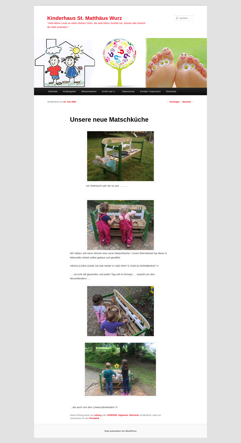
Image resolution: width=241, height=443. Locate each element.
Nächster (188, 102)
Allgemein (123, 415)
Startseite (53, 91)
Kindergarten (69, 91)
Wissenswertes (88, 91)
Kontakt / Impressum (150, 91)
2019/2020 (112, 415)
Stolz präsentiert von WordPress (120, 431)
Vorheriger (173, 102)
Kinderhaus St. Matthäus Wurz (84, 18)
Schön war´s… (109, 91)
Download (171, 91)
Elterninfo (134, 415)
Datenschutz (128, 91)
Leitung (97, 415)
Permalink (94, 418)
